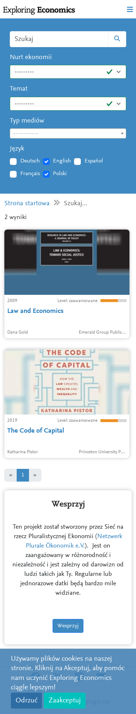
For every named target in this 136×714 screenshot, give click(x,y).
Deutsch (30, 161)
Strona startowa (27, 203)
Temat (19, 89)
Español (94, 161)
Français (30, 174)
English (62, 161)
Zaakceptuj (65, 700)
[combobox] (68, 133)
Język (17, 148)
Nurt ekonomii (31, 57)
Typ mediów (27, 120)
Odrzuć (26, 700)
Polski (60, 174)
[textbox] (68, 134)
